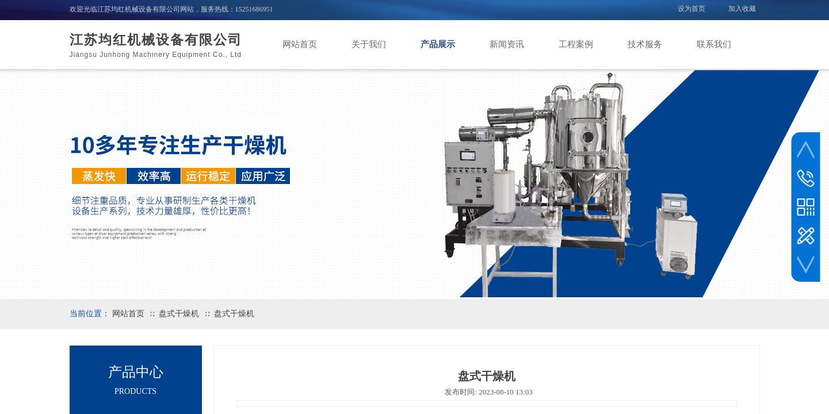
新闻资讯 (507, 44)
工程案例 (576, 44)
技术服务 (645, 44)
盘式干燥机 (179, 313)
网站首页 (299, 44)
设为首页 (691, 9)
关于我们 (369, 44)
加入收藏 (742, 9)
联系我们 (714, 44)
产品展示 (438, 44)
